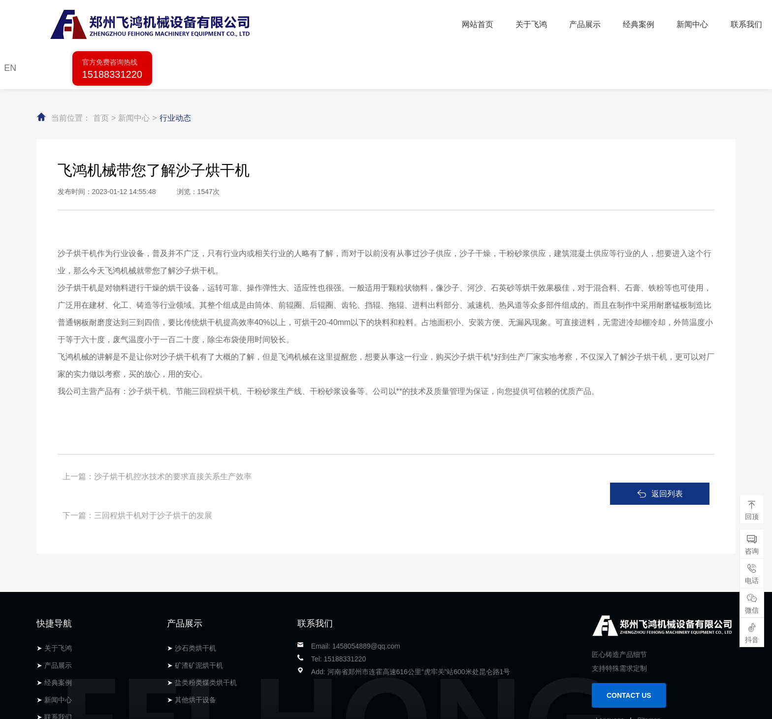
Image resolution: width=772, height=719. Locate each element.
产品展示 (391, 22)
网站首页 (284, 22)
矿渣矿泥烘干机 (199, 588)
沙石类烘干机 (195, 571)
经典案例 (445, 22)
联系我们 (552, 22)
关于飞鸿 (338, 22)
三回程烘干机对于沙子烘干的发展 (395, 432)
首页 (101, 74)
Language (610, 642)
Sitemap (649, 642)
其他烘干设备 (195, 622)
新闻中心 (499, 22)
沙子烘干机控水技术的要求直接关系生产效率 (173, 432)
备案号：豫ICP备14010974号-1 (195, 707)
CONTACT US (629, 618)
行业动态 (175, 74)
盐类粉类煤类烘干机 (206, 605)
